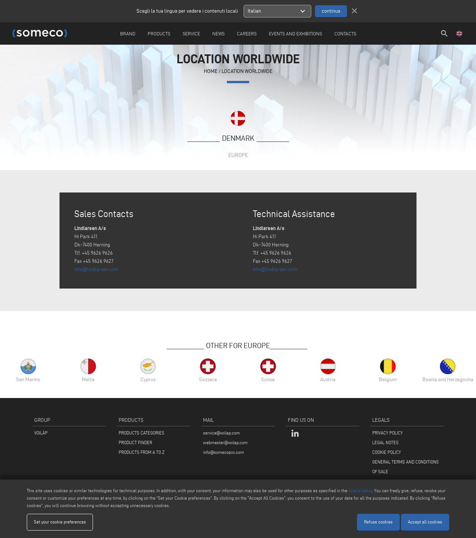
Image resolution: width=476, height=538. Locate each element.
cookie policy (360, 490)
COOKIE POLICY (386, 452)
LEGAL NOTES (385, 442)
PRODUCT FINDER (135, 442)
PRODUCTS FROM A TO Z (141, 452)
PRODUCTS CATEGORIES (141, 432)
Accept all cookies (425, 521)
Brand (127, 33)
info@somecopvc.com (223, 452)
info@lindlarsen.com (96, 269)
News (218, 33)
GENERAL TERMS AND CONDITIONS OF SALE (405, 466)
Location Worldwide (247, 71)
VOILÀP (41, 432)
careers (247, 33)
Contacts (345, 33)
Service (191, 33)
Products (159, 33)
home (211, 71)
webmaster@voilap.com (225, 442)
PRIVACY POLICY (387, 432)
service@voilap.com (221, 432)
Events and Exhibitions (295, 33)
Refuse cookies (378, 521)
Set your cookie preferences (60, 521)
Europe (238, 155)
